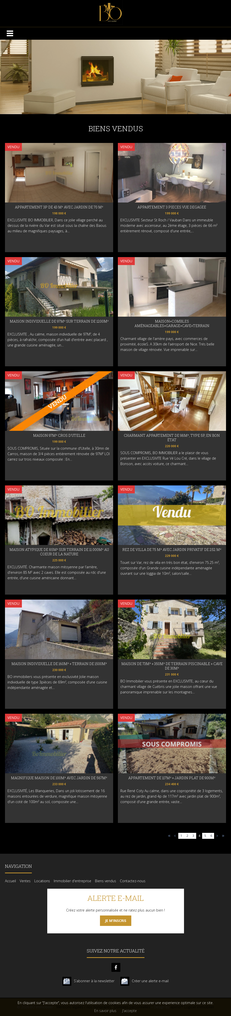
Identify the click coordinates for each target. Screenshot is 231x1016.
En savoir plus (105, 1010)
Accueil (10, 881)
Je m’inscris (115, 920)
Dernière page (223, 836)
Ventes (25, 881)
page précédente (175, 836)
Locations (42, 881)
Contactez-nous (132, 881)
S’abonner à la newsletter (94, 981)
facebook (115, 967)
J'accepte (129, 1010)
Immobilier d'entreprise (72, 881)
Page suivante (217, 836)
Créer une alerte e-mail (150, 981)
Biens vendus (105, 881)
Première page (169, 836)
